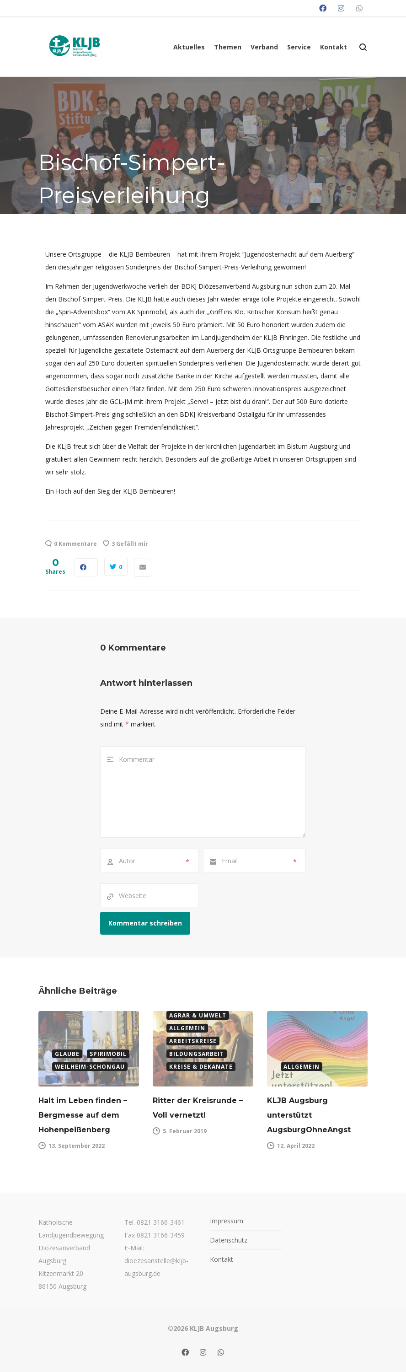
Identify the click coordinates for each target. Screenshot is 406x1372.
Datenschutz (228, 1240)
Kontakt (221, 1259)
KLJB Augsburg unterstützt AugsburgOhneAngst (309, 1115)
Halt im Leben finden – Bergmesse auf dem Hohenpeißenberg (82, 1115)
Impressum (226, 1220)
